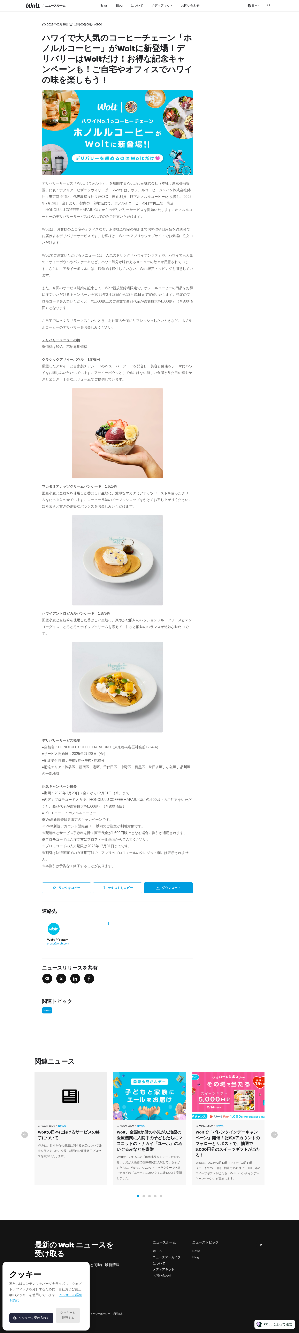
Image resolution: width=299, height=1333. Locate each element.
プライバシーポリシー (97, 1313)
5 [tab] (161, 1200)
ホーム (157, 1251)
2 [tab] (144, 1200)
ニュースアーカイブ (167, 1257)
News (104, 5)
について (137, 5)
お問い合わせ (190, 5)
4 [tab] (155, 1200)
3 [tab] (149, 1200)
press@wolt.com (58, 944)
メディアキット (162, 5)
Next (274, 1139)
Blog (119, 5)
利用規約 (118, 1313)
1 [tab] (138, 1200)
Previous (24, 1139)
